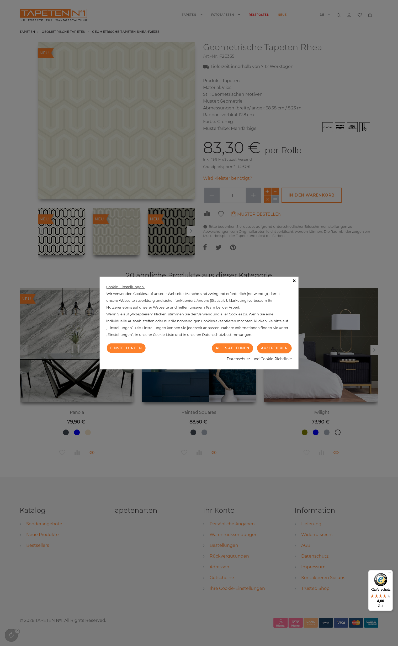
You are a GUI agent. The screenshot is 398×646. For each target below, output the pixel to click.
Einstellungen (126, 348)
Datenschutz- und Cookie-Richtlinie (259, 358)
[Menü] (389, 573)
